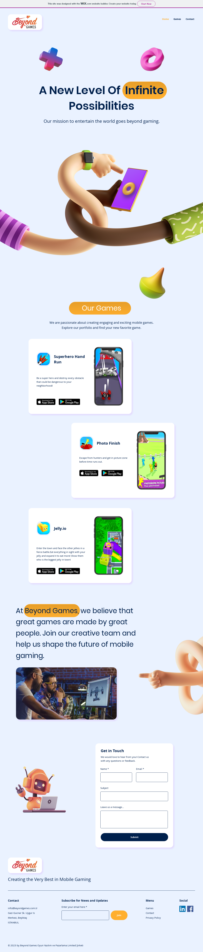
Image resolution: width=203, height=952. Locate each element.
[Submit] (134, 837)
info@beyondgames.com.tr (22, 908)
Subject (104, 788)
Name (103, 769)
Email (139, 769)
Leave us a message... (112, 807)
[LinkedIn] (182, 909)
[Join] (119, 915)
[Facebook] (190, 909)
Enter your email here (73, 907)
